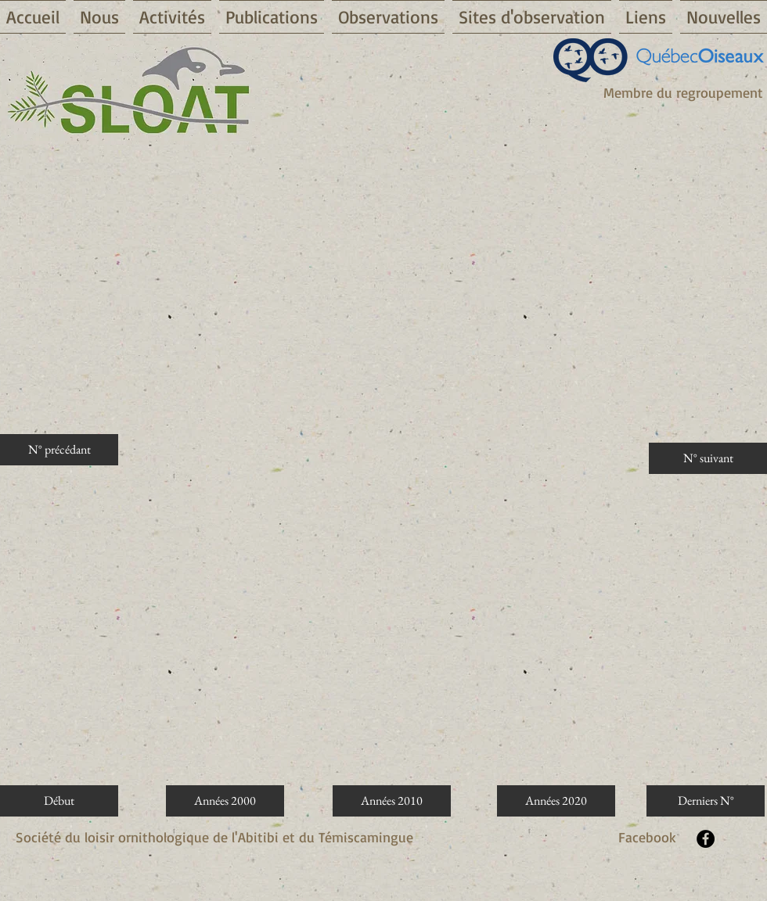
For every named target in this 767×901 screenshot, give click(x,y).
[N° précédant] (59, 449)
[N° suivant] (708, 458)
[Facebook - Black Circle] (706, 839)
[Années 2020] (556, 801)
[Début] (59, 801)
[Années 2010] (392, 801)
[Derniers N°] (705, 801)
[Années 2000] (225, 801)
